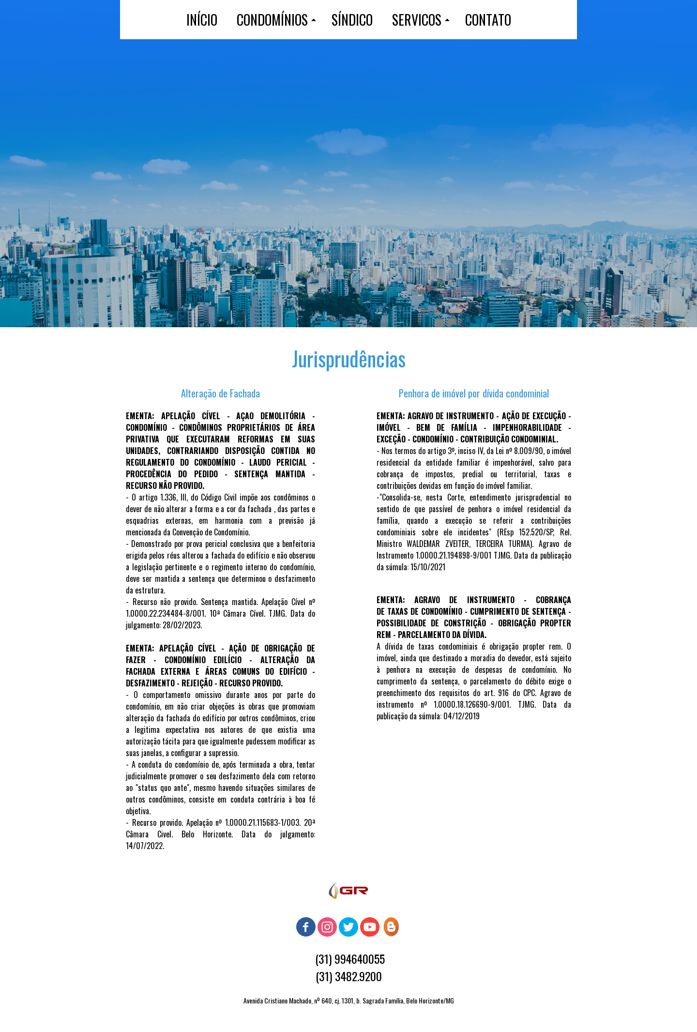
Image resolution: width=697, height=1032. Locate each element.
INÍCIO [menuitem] (201, 20)
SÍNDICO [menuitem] (352, 20)
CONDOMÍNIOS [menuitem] (272, 20)
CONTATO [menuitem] (488, 20)
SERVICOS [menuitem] (416, 20)
